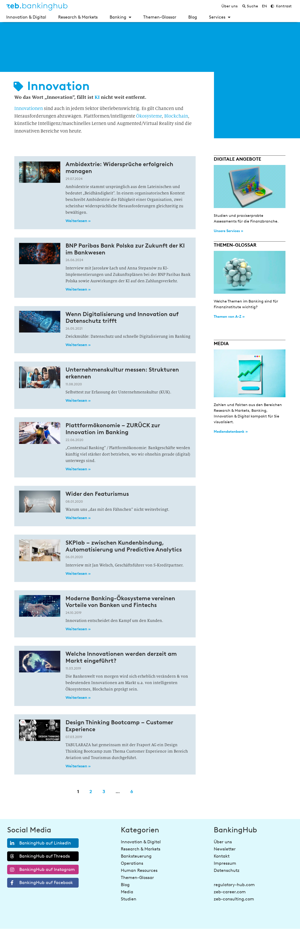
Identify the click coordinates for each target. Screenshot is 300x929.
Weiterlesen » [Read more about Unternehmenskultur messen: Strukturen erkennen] (78, 400)
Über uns (223, 842)
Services (219, 17)
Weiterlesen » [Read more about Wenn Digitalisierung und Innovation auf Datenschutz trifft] (78, 345)
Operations (132, 863)
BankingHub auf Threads (38, 856)
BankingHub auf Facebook (40, 882)
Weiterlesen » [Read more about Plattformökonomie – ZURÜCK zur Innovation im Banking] (78, 469)
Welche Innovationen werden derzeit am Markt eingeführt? (121, 657)
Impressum (225, 863)
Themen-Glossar (159, 17)
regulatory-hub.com (234, 884)
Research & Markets (78, 17)
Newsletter (225, 849)
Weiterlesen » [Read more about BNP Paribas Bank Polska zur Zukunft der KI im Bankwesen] (78, 289)
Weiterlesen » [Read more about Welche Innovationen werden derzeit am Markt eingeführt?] (78, 697)
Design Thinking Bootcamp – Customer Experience (119, 726)
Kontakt (221, 856)
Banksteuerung (136, 856)
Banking (120, 17)
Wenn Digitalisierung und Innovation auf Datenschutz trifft (122, 317)
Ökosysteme (149, 116)
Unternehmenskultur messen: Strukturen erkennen (122, 373)
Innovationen (28, 108)
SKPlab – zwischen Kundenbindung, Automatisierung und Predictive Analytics (124, 546)
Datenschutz (226, 870)
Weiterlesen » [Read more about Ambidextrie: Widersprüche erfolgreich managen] (78, 221)
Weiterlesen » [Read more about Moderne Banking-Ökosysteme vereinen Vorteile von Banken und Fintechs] (78, 629)
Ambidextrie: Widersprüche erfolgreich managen (119, 167)
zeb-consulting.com (234, 899)
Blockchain (176, 116)
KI (97, 97)
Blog (192, 17)
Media (127, 891)
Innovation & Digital (26, 17)
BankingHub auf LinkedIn (39, 843)
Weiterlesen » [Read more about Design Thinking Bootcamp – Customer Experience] (78, 766)
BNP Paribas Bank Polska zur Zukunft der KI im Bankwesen (125, 249)
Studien (128, 899)
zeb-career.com (230, 891)
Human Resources (139, 870)
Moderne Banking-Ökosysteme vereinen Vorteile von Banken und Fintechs (120, 602)
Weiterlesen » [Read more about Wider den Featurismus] (78, 518)
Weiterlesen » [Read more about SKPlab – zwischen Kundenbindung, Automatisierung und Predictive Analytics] (78, 573)
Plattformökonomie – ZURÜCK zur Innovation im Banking (113, 429)
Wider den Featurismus (97, 493)
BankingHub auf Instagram (41, 869)
